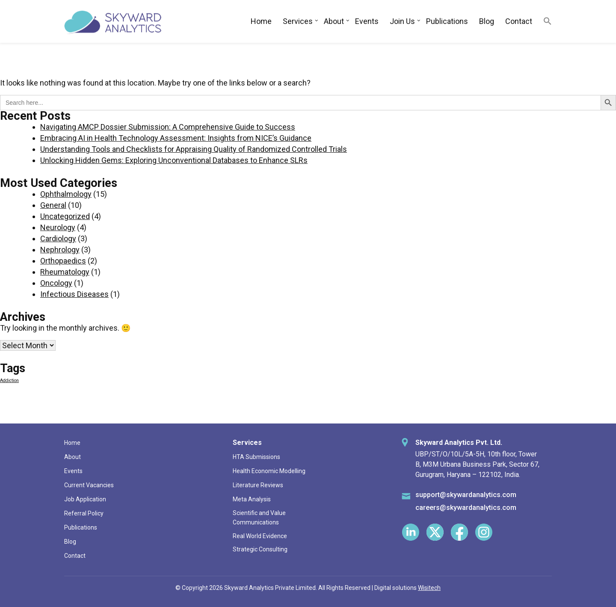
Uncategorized (65, 216)
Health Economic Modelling (269, 471)
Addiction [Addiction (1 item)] (9, 380)
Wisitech (429, 587)
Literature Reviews (258, 485)
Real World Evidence (260, 536)
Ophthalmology (66, 194)
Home (261, 21)
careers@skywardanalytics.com (465, 507)
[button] (547, 22)
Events (367, 21)
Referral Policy (84, 513)
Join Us (402, 21)
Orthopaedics (63, 260)
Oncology (56, 282)
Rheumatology (64, 271)
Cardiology (58, 238)
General (53, 205)
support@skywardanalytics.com (465, 495)
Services (298, 21)
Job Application (85, 499)
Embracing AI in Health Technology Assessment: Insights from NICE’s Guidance (175, 137)
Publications (447, 21)
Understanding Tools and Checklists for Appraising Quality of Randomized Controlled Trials (193, 149)
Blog (486, 21)
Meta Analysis (252, 499)
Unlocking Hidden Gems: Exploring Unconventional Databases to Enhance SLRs (174, 160)
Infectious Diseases (74, 294)
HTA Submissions (256, 456)
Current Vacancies (89, 485)
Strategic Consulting (260, 549)
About (334, 21)
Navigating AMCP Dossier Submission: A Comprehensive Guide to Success (167, 126)
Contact (518, 21)
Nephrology (60, 249)
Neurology (57, 227)
